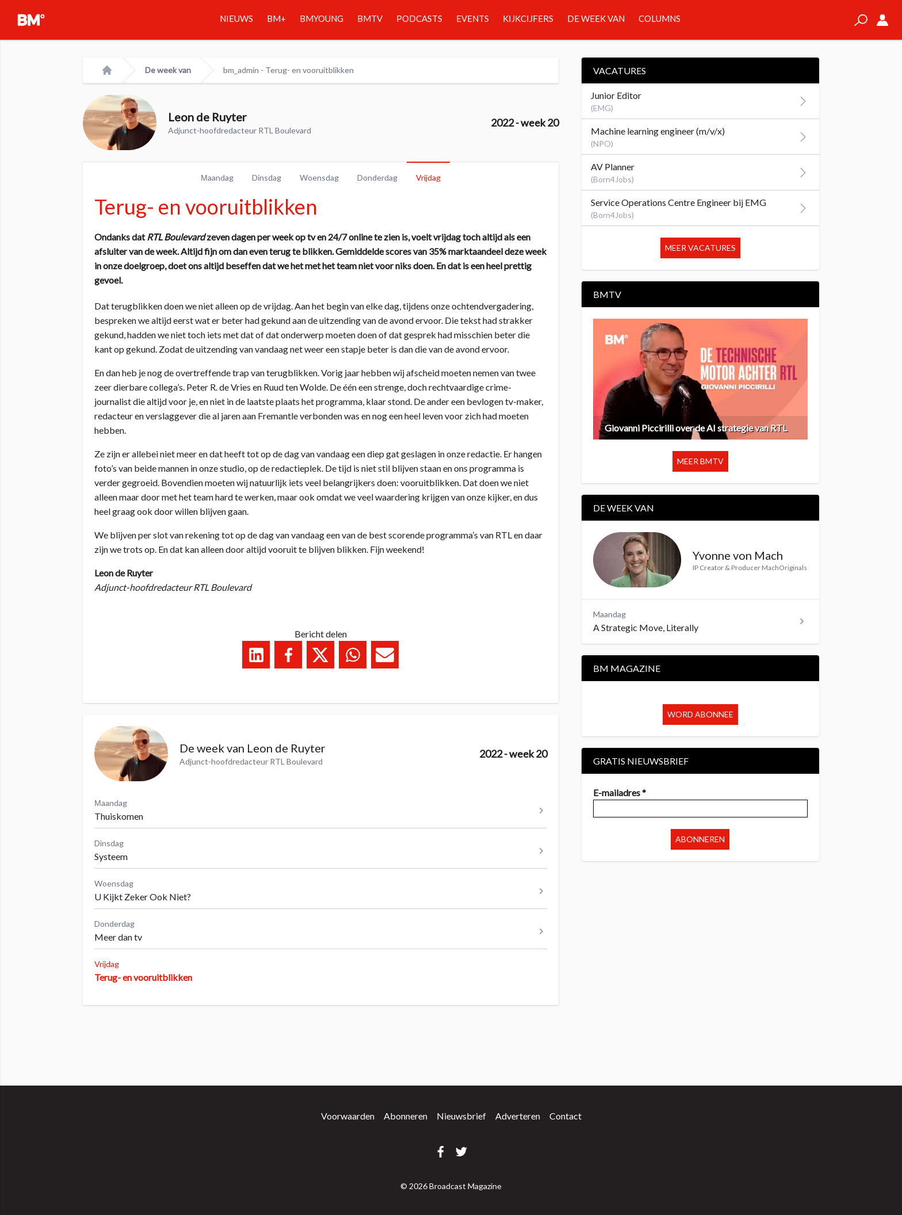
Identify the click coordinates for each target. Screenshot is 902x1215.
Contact (565, 1115)
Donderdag (377, 177)
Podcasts (419, 18)
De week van (596, 18)
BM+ (276, 18)
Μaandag (217, 177)
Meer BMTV (700, 461)
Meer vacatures (700, 248)
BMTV (370, 18)
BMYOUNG (321, 18)
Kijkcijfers (528, 18)
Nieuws (236, 18)
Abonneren (700, 839)
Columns (660, 18)
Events (472, 18)
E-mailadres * (619, 792)
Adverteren (517, 1115)
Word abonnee (700, 714)
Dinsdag (266, 177)
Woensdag (319, 177)
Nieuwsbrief (461, 1115)
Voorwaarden (347, 1115)
